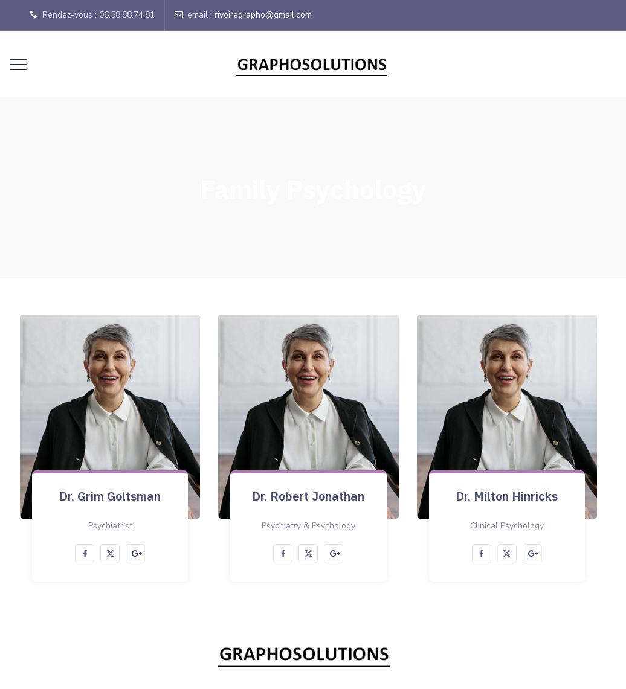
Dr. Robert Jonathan (308, 496)
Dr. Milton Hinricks (507, 496)
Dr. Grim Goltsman (110, 496)
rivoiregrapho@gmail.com (263, 15)
